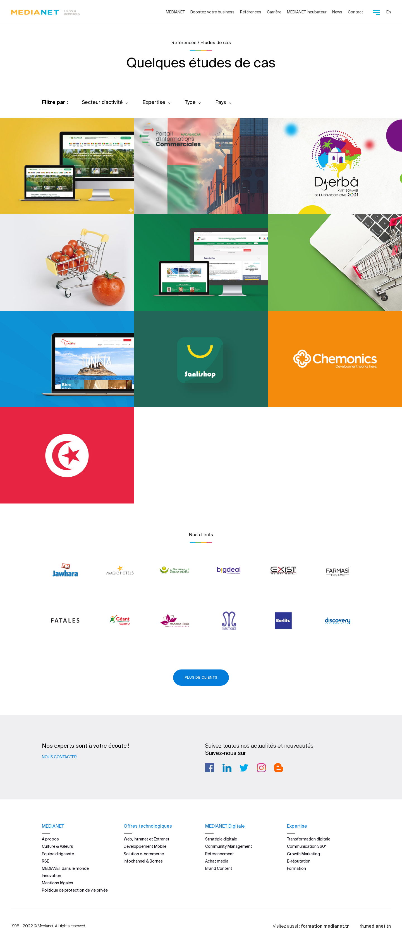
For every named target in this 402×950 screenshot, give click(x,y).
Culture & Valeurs (57, 846)
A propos (50, 839)
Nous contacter (59, 757)
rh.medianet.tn (375, 925)
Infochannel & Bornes (143, 861)
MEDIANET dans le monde (65, 868)
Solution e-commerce (144, 853)
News (337, 12)
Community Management (228, 846)
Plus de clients (201, 677)
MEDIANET (175, 12)
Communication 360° (307, 846)
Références (250, 12)
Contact (355, 12)
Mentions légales (57, 883)
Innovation (51, 875)
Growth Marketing (303, 853)
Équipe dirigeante (58, 853)
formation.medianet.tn (325, 925)
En (388, 12)
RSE (45, 861)
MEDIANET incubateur (307, 12)
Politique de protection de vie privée (75, 890)
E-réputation (298, 861)
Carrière (274, 12)
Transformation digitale (308, 839)
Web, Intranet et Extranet (146, 839)
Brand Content (218, 868)
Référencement (219, 853)
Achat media (216, 861)
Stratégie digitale (221, 839)
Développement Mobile (145, 846)
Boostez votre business (212, 12)
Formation (296, 868)
